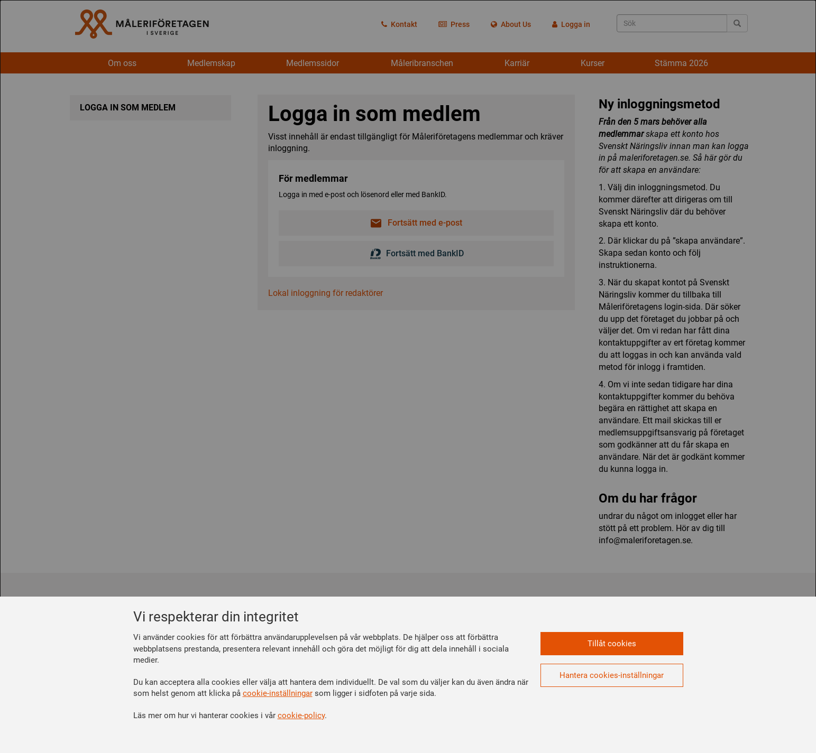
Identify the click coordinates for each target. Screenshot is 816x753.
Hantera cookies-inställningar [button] (612, 675)
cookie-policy (301, 715)
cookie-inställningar (278, 693)
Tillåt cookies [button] (612, 643)
